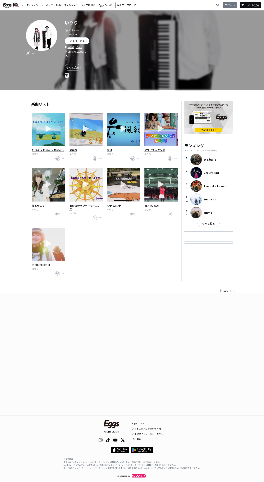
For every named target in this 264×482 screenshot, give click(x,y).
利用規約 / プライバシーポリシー (149, 433)
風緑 (109, 150)
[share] (28, 53)
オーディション (30, 5)
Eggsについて (139, 423)
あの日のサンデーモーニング (84, 207)
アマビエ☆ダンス (154, 150)
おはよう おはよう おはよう (48, 150)
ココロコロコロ (41, 265)
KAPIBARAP (114, 205)
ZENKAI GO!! (151, 205)
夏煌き (73, 150)
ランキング (47, 5)
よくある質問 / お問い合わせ (146, 428)
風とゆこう (38, 205)
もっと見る (72, 67)
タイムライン (71, 5)
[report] (33, 53)
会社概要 (136, 438)
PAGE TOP (227, 413)
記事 (58, 5)
